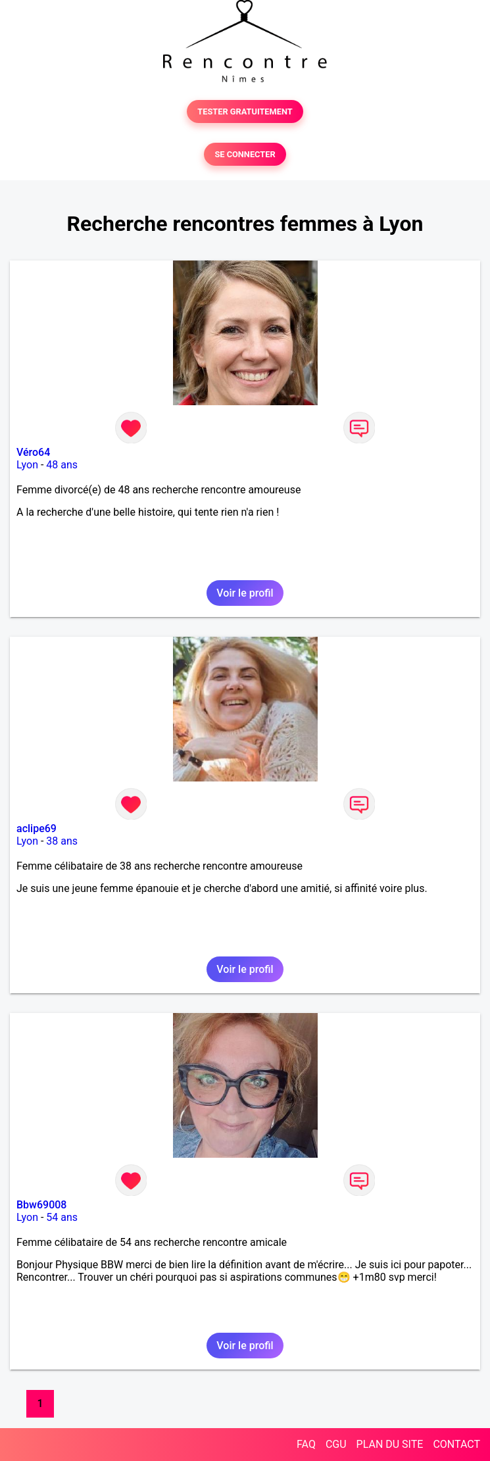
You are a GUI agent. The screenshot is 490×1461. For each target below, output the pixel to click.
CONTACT (456, 1444)
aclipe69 (36, 828)
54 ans (62, 1217)
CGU (336, 1444)
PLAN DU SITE (390, 1444)
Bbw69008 (41, 1205)
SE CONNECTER (244, 154)
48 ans (62, 464)
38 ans (62, 841)
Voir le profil (244, 593)
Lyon (27, 464)
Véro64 (33, 452)
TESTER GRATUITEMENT (245, 111)
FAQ (306, 1444)
